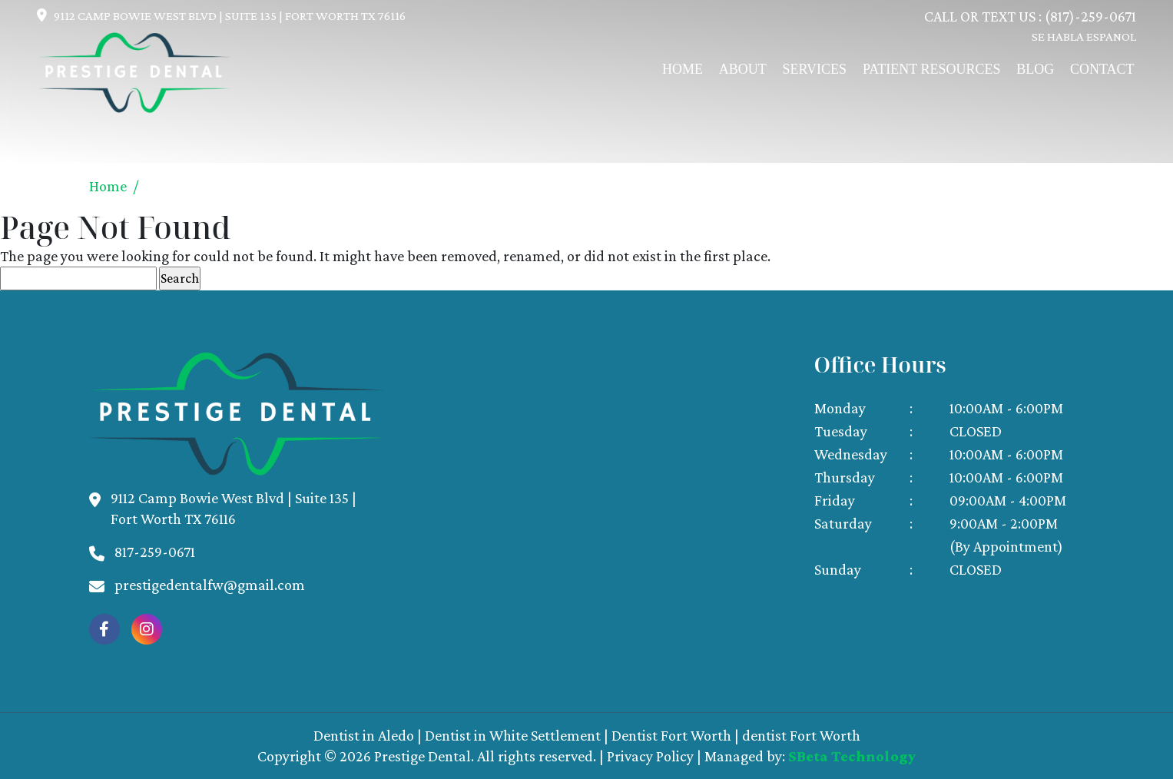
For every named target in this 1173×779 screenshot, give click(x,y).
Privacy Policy (650, 756)
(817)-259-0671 (1090, 16)
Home (682, 69)
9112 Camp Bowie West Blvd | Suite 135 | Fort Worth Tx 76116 (230, 15)
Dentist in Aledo (363, 735)
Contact (1102, 69)
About (743, 69)
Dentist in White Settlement (513, 735)
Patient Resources (932, 69)
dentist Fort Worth (801, 735)
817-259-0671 (154, 551)
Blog (1035, 69)
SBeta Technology (852, 756)
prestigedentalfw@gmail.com (209, 584)
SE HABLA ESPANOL (1084, 36)
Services (815, 69)
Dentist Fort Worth (671, 735)
